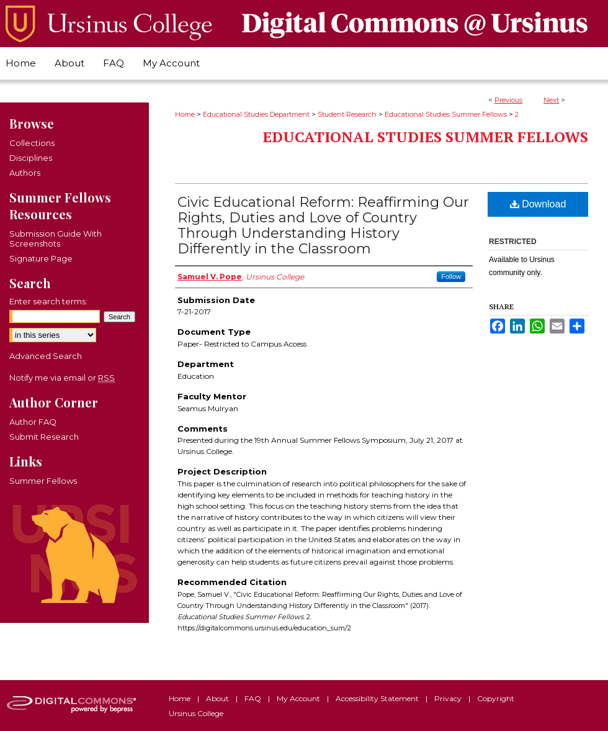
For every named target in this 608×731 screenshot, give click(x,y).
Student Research (347, 114)
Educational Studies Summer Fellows (446, 114)
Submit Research (44, 437)
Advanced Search (45, 356)
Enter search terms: (48, 301)
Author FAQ (32, 422)
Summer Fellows (43, 481)
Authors (24, 173)
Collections (32, 143)
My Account (299, 698)
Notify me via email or (62, 378)
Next (551, 100)
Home (185, 114)
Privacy (448, 698)
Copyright (495, 698)
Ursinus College (196, 713)
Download (538, 204)
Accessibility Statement (378, 698)
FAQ (253, 698)
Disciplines (30, 158)
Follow (451, 276)
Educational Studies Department (256, 114)
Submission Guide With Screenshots (55, 238)
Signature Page (41, 258)
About (218, 698)
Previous (508, 100)
